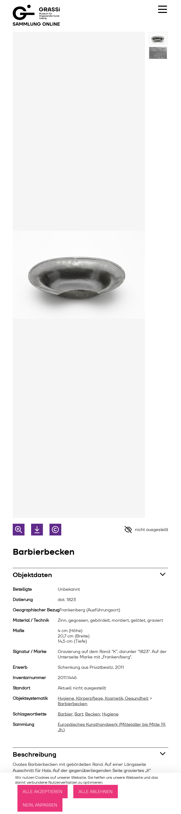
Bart (78, 714)
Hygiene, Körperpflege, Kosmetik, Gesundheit (103, 698)
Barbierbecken (72, 703)
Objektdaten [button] (32, 575)
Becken (92, 714)
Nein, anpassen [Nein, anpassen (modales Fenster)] (40, 805)
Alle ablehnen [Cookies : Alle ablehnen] (95, 791)
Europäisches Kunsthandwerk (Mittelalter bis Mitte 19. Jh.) (112, 727)
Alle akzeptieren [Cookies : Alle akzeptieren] (42, 791)
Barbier (65, 714)
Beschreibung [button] (34, 754)
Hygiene (110, 714)
